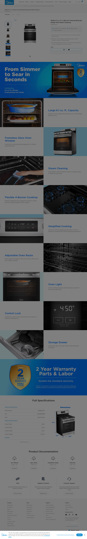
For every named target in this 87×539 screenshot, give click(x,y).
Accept (79, 534)
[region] (43, 535)
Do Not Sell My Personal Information (65, 534)
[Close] (84, 535)
